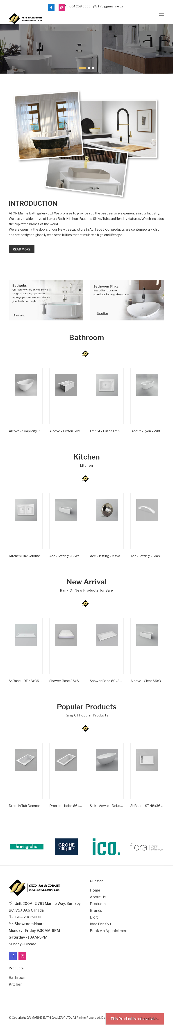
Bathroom (17, 977)
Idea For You (100, 924)
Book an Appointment (109, 931)
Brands (96, 910)
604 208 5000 (78, 6)
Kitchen (16, 984)
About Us (98, 897)
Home (95, 890)
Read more (21, 249)
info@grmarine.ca (108, 6)
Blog (94, 917)
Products (98, 904)
